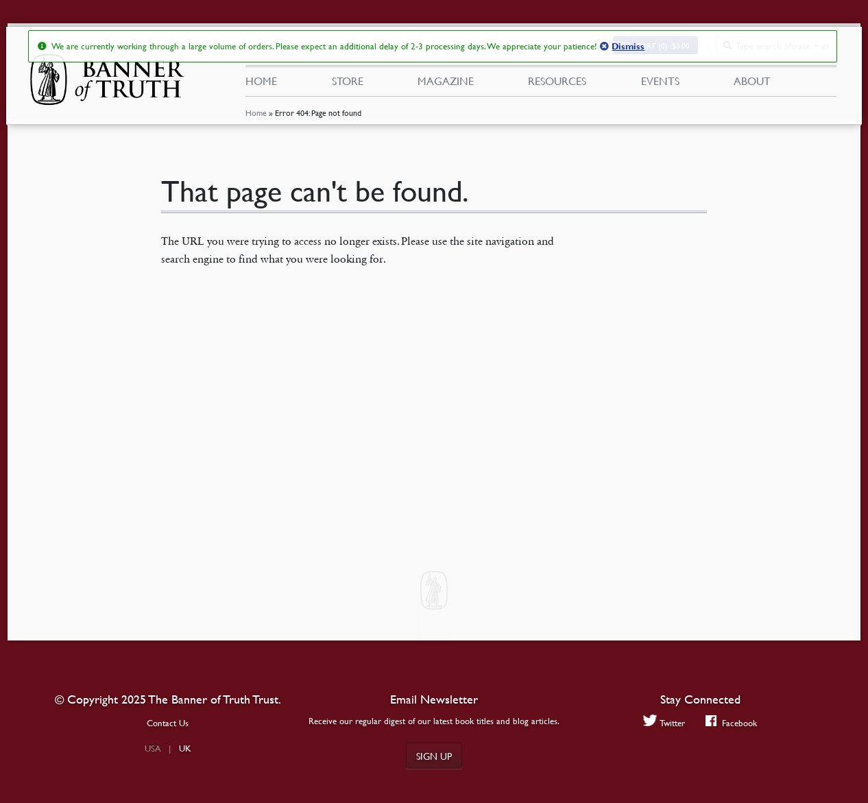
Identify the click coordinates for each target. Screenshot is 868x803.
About (752, 81)
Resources (557, 81)
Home (256, 113)
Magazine (446, 81)
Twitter (664, 722)
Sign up (434, 756)
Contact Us (168, 722)
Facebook (731, 722)
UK (185, 748)
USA (153, 748)
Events (660, 81)
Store (347, 81)
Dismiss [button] (628, 46)
